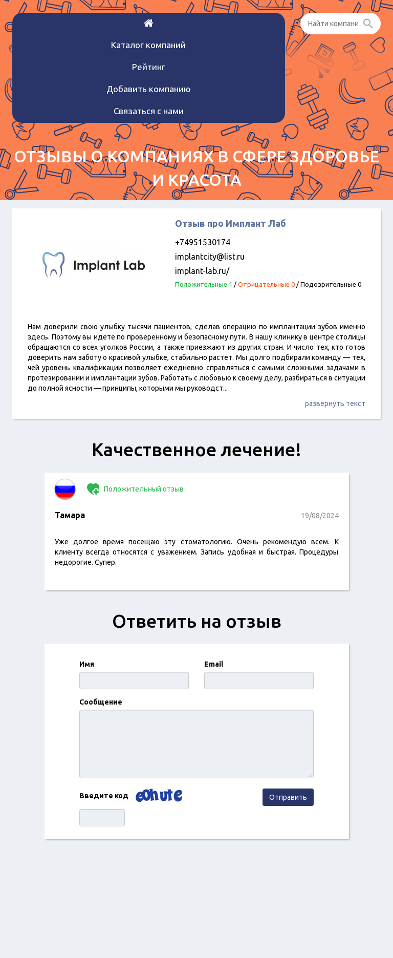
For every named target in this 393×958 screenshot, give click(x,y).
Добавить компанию (148, 89)
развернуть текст (335, 403)
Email (213, 664)
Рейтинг (148, 67)
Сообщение (100, 702)
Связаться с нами (149, 111)
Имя (86, 664)
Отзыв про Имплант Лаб (230, 223)
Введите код (103, 796)
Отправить (288, 797)
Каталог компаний (148, 45)
